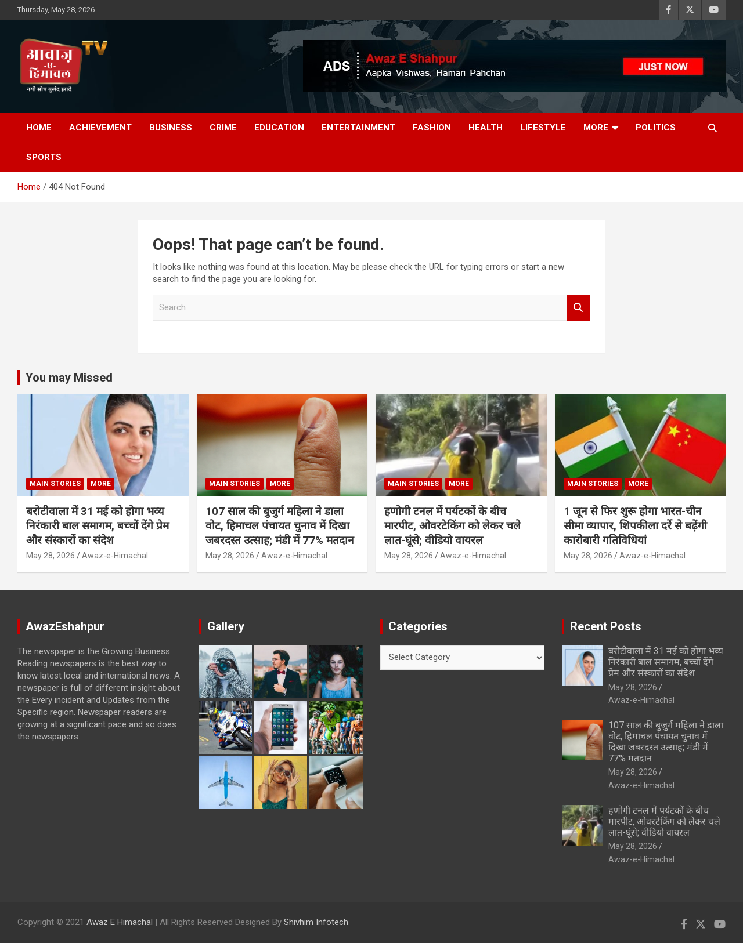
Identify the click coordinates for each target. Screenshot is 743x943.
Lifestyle (543, 127)
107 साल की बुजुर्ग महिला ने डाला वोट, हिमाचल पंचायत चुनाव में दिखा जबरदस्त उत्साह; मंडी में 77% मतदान (279, 525)
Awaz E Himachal (119, 922)
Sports (44, 157)
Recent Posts (605, 626)
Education (279, 127)
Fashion (432, 127)
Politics (656, 127)
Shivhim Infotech (316, 922)
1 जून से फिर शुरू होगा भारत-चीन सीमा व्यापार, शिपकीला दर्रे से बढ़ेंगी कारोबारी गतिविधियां (635, 525)
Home (39, 127)
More (595, 127)
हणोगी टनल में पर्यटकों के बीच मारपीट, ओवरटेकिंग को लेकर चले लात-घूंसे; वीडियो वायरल (452, 525)
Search (578, 308)
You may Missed (69, 378)
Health (485, 127)
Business (170, 127)
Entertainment (358, 127)
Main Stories (55, 484)
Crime (223, 127)
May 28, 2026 (50, 555)
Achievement (100, 127)
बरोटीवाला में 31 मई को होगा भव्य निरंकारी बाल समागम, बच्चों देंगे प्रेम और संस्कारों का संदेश (97, 525)
